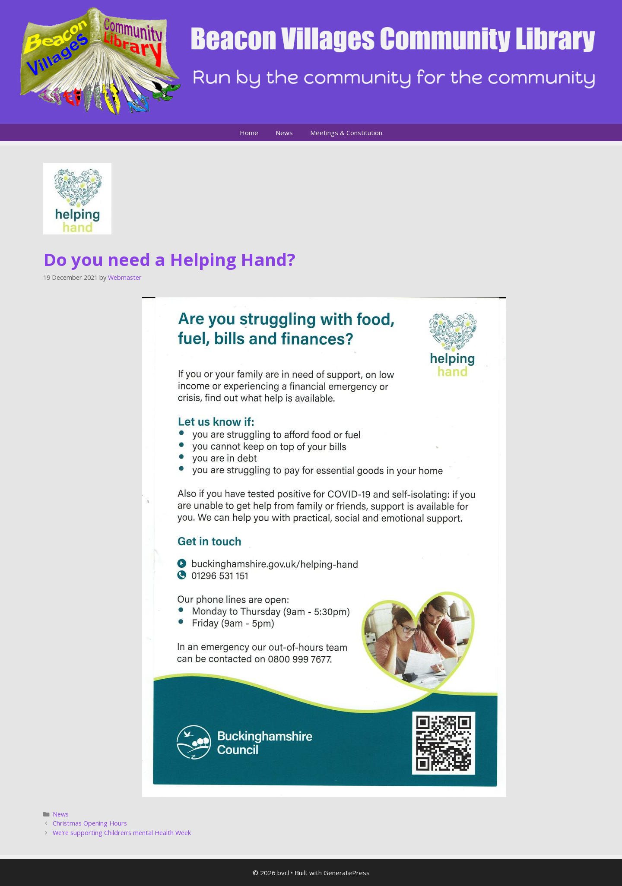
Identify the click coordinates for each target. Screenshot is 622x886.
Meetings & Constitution (346, 132)
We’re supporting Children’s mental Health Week (122, 833)
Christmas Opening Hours (90, 823)
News (284, 132)
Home (249, 132)
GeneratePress (347, 872)
